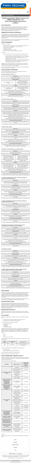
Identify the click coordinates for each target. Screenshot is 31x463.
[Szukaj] (11, 12)
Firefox (4, 333)
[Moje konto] (19, 12)
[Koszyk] (27, 12)
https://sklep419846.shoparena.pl (15, 21)
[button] (4, 12)
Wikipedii (17, 353)
